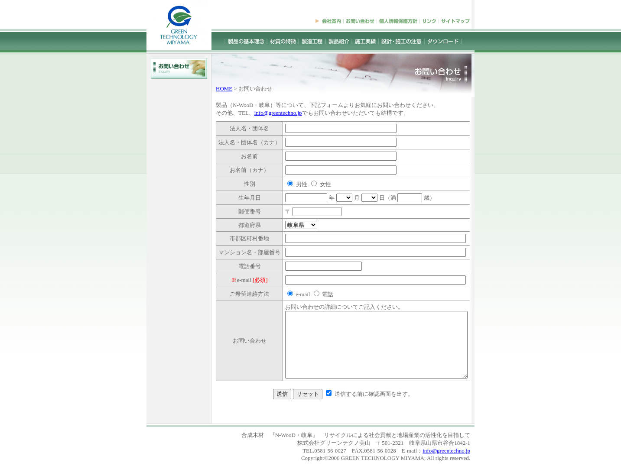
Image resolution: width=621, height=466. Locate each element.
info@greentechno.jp (267, 113)
